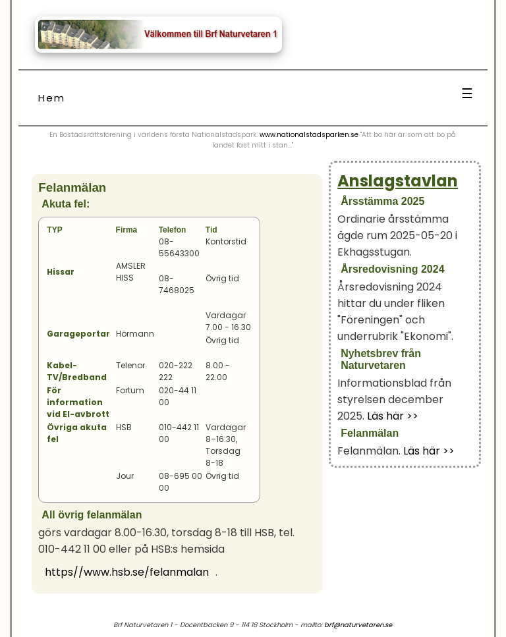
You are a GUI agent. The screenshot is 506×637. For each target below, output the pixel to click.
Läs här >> (392, 416)
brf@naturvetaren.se (358, 625)
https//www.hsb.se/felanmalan (127, 572)
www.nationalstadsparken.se (309, 135)
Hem (51, 98)
